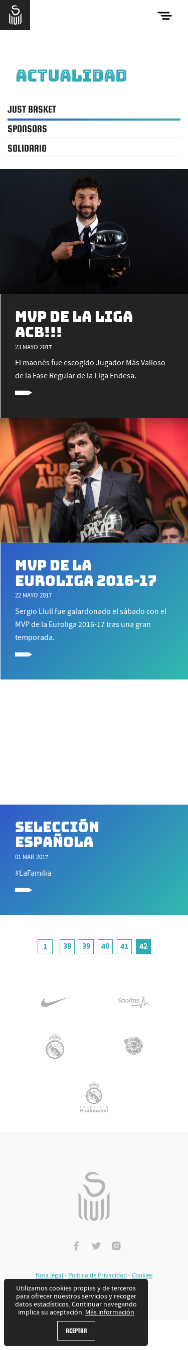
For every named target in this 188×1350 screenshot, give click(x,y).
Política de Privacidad (97, 1275)
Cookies (142, 1275)
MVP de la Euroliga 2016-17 (86, 573)
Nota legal (49, 1275)
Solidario (27, 148)
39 (86, 946)
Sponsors (27, 128)
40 (105, 946)
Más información (109, 1312)
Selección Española (57, 835)
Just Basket (32, 109)
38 (67, 946)
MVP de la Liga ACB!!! (74, 324)
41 (124, 946)
